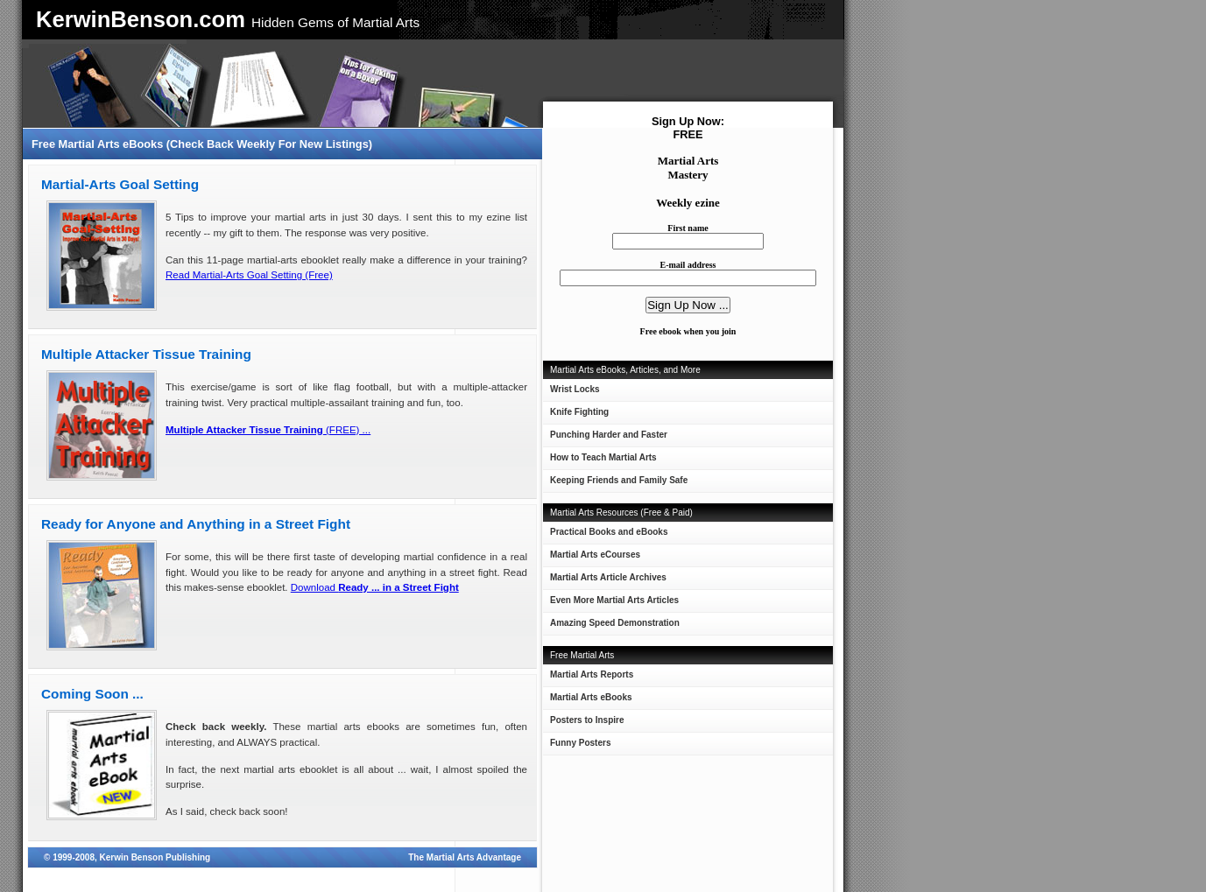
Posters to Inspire (587, 720)
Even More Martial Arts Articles (614, 600)
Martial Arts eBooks (591, 697)
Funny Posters (580, 743)
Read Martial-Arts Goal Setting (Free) (249, 275)
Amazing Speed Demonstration (615, 623)
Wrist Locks (575, 389)
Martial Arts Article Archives (608, 577)
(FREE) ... (268, 430)
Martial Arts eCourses (595, 554)
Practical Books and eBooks (609, 532)
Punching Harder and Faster (608, 434)
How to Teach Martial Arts (603, 457)
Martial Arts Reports (591, 674)
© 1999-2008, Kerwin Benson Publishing (127, 857)
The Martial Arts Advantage (464, 857)
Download (375, 587)
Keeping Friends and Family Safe (619, 480)
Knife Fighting (579, 412)
